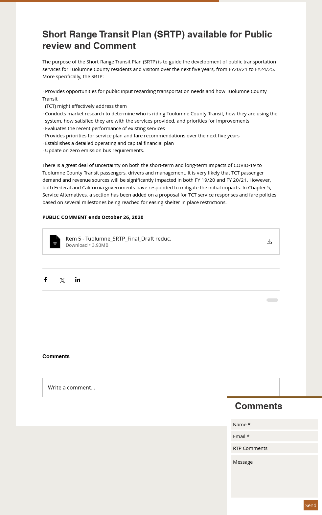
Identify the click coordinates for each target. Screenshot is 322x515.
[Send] (311, 505)
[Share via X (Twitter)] (61, 279)
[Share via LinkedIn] (78, 279)
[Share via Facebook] (45, 279)
